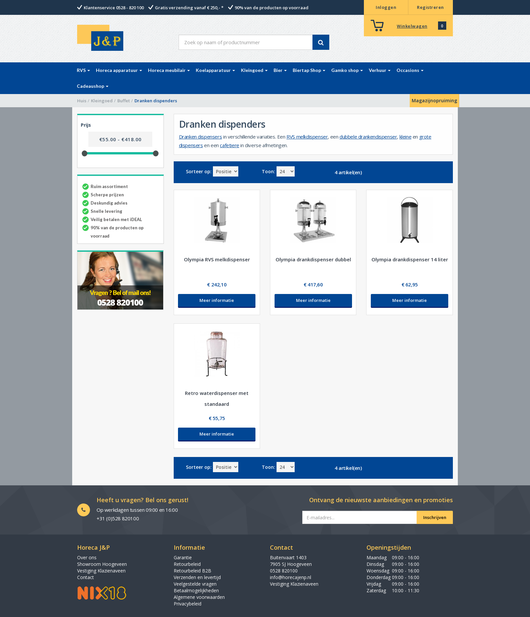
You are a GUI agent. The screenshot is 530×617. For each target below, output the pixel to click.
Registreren (430, 7)
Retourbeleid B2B (192, 571)
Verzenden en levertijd (197, 577)
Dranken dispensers (200, 136)
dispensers (191, 145)
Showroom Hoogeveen (102, 564)
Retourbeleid (187, 564)
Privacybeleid (187, 604)
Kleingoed (102, 101)
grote (425, 136)
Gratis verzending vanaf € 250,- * (189, 8)
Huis (81, 101)
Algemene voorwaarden (199, 597)
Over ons (87, 557)
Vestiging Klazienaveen (101, 571)
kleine (405, 136)
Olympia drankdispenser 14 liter (409, 259)
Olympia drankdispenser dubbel (313, 259)
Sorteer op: (199, 171)
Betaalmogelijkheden (196, 590)
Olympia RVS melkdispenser (217, 259)
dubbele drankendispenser (368, 136)
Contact (85, 577)
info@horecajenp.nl (290, 577)
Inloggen (386, 7)
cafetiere (229, 145)
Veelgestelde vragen (195, 584)
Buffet (123, 101)
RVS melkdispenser (307, 136)
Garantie (183, 557)
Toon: (268, 171)
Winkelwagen (412, 26)
